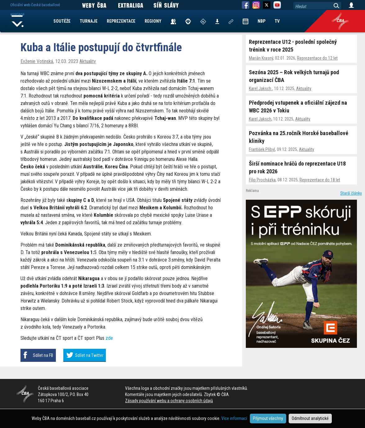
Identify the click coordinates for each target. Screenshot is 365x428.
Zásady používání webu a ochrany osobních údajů (169, 400)
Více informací (234, 418)
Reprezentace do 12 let (317, 58)
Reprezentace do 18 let (320, 179)
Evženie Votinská (36, 61)
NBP (261, 21)
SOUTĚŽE (61, 21)
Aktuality (303, 88)
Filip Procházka (262, 179)
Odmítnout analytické (310, 418)
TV (277, 21)
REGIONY (153, 21)
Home (17, 21)
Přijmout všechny (268, 418)
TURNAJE (88, 21)
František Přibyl (262, 149)
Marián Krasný (261, 58)
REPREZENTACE (121, 21)
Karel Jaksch (260, 88)
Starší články (351, 193)
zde (109, 338)
